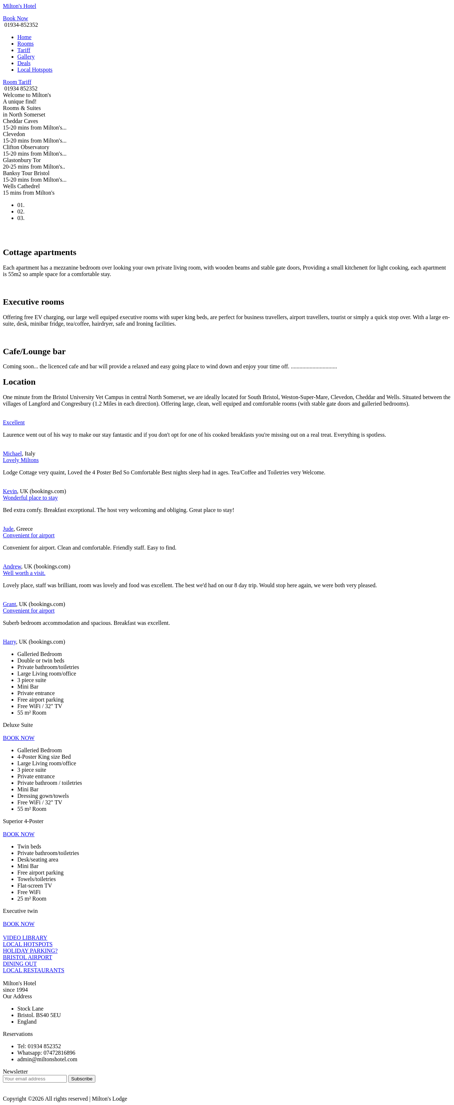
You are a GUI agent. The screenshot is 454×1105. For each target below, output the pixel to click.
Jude (8, 529)
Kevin (10, 491)
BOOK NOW (19, 738)
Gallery (26, 57)
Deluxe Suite (18, 725)
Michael (12, 453)
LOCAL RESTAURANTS (33, 970)
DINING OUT (20, 964)
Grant (9, 604)
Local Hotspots (34, 70)
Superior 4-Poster (23, 821)
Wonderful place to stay (30, 498)
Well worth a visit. (24, 573)
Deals (23, 63)
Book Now (15, 18)
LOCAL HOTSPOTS (28, 944)
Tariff (23, 50)
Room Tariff (17, 82)
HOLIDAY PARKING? (30, 951)
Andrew (12, 566)
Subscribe (81, 1078)
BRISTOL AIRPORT (27, 957)
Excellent (14, 422)
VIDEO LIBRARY (25, 938)
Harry (9, 642)
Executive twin (20, 911)
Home (24, 37)
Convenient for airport (29, 535)
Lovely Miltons (21, 460)
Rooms (25, 44)
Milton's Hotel (19, 6)
